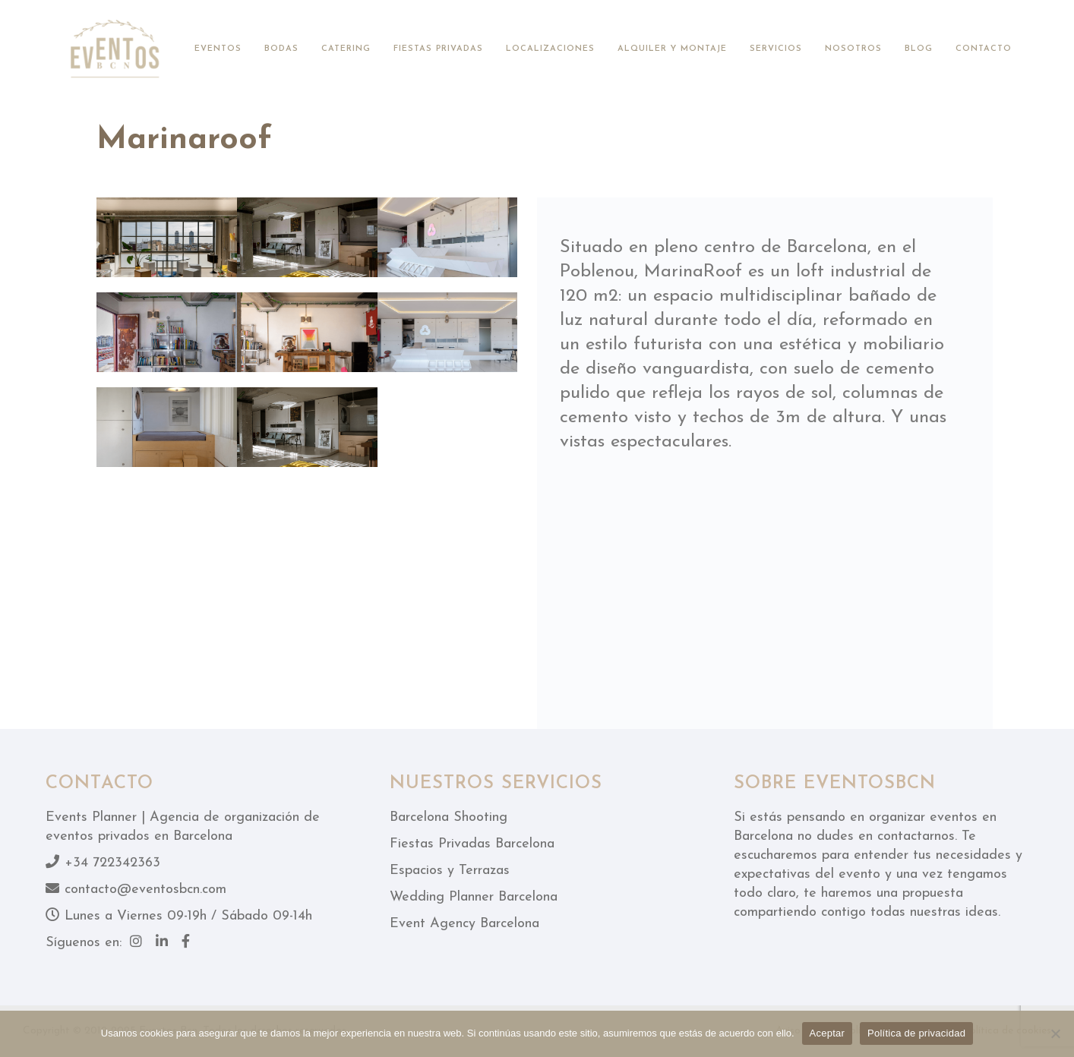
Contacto (984, 49)
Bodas (281, 49)
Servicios (776, 49)
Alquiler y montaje (672, 49)
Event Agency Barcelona (464, 924)
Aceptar (827, 1033)
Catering (346, 49)
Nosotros (853, 49)
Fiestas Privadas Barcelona (472, 844)
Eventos (218, 49)
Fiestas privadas (438, 49)
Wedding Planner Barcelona (474, 897)
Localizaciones (550, 49)
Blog (919, 49)
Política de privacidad (916, 1033)
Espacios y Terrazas (450, 870)
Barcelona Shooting (448, 817)
